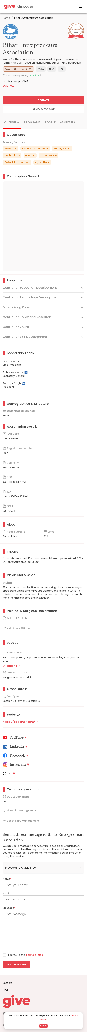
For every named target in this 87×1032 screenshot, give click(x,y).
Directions (11, 666)
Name (7, 879)
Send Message (43, 109)
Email (7, 893)
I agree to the (25, 955)
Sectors (7, 983)
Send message (16, 964)
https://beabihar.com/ (20, 722)
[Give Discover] (18, 7)
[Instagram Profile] (16, 764)
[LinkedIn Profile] (26, 372)
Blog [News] (5, 990)
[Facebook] (16, 755)
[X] (9, 773)
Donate (43, 100)
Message (9, 908)
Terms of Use (34, 955)
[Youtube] (15, 737)
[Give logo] (43, 1001)
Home (6, 18)
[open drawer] (80, 7)
